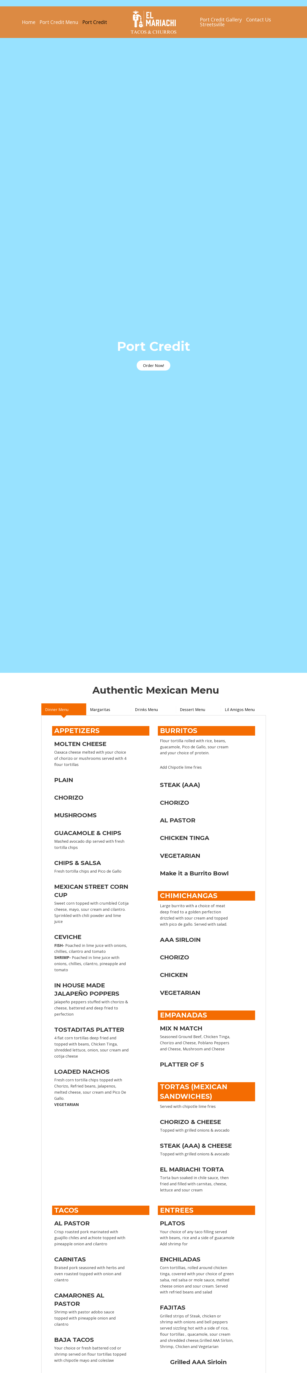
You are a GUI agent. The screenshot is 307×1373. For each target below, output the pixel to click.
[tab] (63, 709)
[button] (153, 365)
